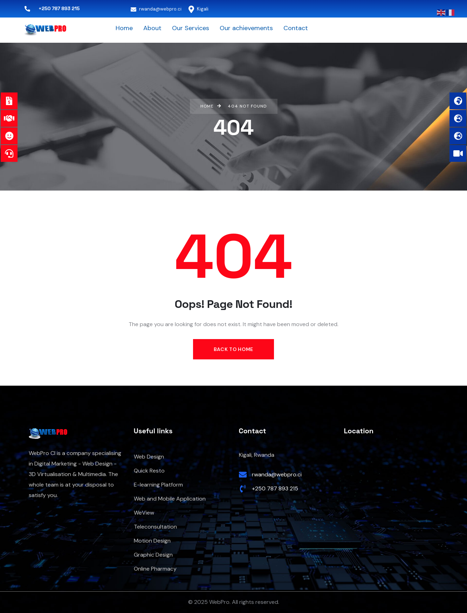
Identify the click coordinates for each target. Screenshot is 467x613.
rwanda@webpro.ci (156, 9)
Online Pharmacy (155, 568)
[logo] (45, 30)
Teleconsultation (155, 526)
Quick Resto (149, 470)
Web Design (149, 456)
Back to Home (233, 349)
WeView (144, 512)
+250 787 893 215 (275, 488)
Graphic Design (153, 554)
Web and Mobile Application (170, 498)
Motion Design (152, 540)
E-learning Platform (158, 484)
